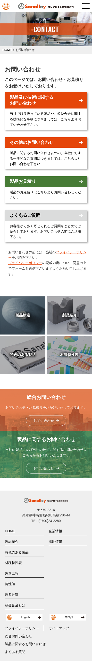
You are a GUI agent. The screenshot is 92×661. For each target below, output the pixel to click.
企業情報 (55, 531)
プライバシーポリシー (25, 263)
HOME (10, 531)
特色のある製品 (17, 552)
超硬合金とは (15, 605)
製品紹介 (11, 541)
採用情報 (55, 541)
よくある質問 (15, 652)
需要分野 (11, 594)
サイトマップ (59, 628)
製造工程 (11, 573)
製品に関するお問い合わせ (25, 644)
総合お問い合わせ (18, 636)
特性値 (10, 584)
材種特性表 (13, 563)
